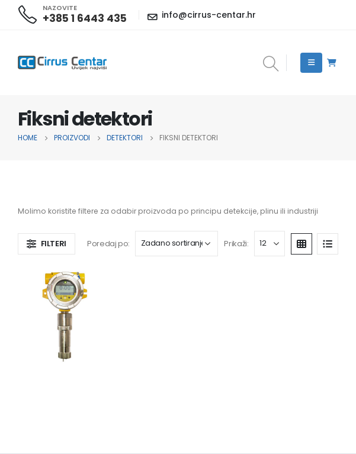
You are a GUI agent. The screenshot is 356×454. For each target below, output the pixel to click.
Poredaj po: (108, 243)
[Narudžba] (176, 243)
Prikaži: (236, 243)
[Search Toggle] (270, 64)
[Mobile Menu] (311, 63)
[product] (65, 315)
